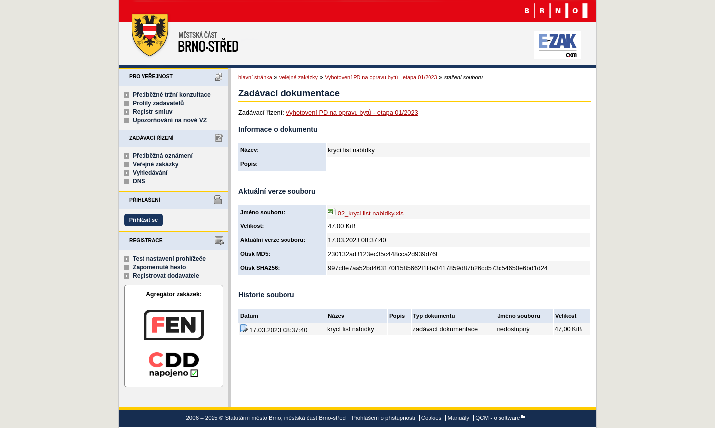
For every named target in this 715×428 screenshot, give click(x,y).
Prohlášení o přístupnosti (383, 418)
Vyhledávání (150, 172)
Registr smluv (152, 111)
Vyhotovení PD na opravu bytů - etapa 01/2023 (381, 77)
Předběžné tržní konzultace (172, 94)
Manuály (459, 418)
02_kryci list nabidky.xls (371, 213)
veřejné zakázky (298, 77)
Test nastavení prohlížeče (169, 258)
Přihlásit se (143, 220)
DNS (139, 181)
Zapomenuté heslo (159, 267)
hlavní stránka (255, 77)
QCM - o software (497, 418)
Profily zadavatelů (158, 103)
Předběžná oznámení (163, 155)
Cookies (431, 418)
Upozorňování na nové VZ (170, 120)
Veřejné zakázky (156, 164)
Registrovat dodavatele (166, 275)
